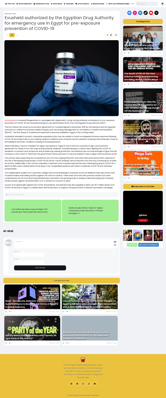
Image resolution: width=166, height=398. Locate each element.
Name (17, 251)
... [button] (132, 3)
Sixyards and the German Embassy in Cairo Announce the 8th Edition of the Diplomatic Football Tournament (86, 335)
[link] (116, 35)
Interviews (56, 4)
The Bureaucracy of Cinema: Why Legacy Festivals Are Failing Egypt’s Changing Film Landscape (142, 45)
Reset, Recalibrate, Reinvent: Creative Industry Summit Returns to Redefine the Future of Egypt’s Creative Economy (31, 304)
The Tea (10, 4)
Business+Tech (41, 4)
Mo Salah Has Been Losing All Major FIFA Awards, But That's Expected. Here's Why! (29, 210)
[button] (109, 35)
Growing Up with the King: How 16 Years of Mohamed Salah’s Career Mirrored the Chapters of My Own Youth (142, 138)
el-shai (8, 231)
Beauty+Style (97, 4)
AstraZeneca (10, 120)
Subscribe (143, 220)
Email (16, 259)
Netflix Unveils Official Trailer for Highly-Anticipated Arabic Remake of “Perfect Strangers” (86, 211)
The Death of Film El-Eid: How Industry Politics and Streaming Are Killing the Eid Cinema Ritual (141, 76)
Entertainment (24, 4)
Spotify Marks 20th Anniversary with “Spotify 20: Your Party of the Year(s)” (31, 337)
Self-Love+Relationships (117, 4)
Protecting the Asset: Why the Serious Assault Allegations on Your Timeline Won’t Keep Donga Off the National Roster (141, 106)
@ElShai (143, 215)
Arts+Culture (82, 4)
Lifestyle (68, 4)
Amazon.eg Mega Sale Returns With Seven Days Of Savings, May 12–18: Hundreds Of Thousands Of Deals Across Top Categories (142, 169)
